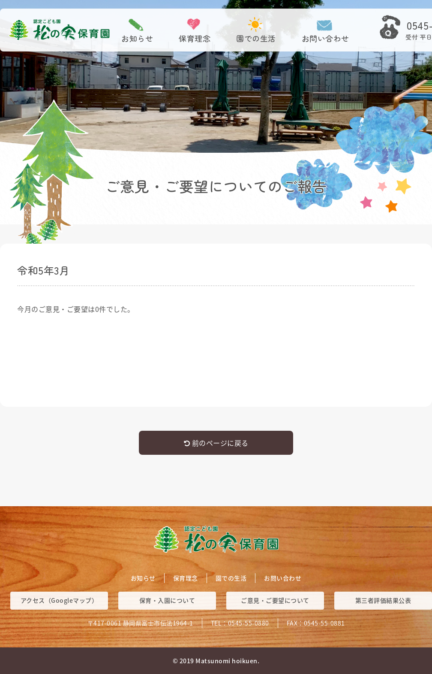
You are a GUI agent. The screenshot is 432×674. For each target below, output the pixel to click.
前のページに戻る (216, 443)
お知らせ (137, 38)
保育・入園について (167, 600)
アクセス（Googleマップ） (59, 600)
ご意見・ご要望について (275, 600)
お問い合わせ (325, 38)
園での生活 (256, 38)
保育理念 (194, 38)
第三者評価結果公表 (383, 600)
